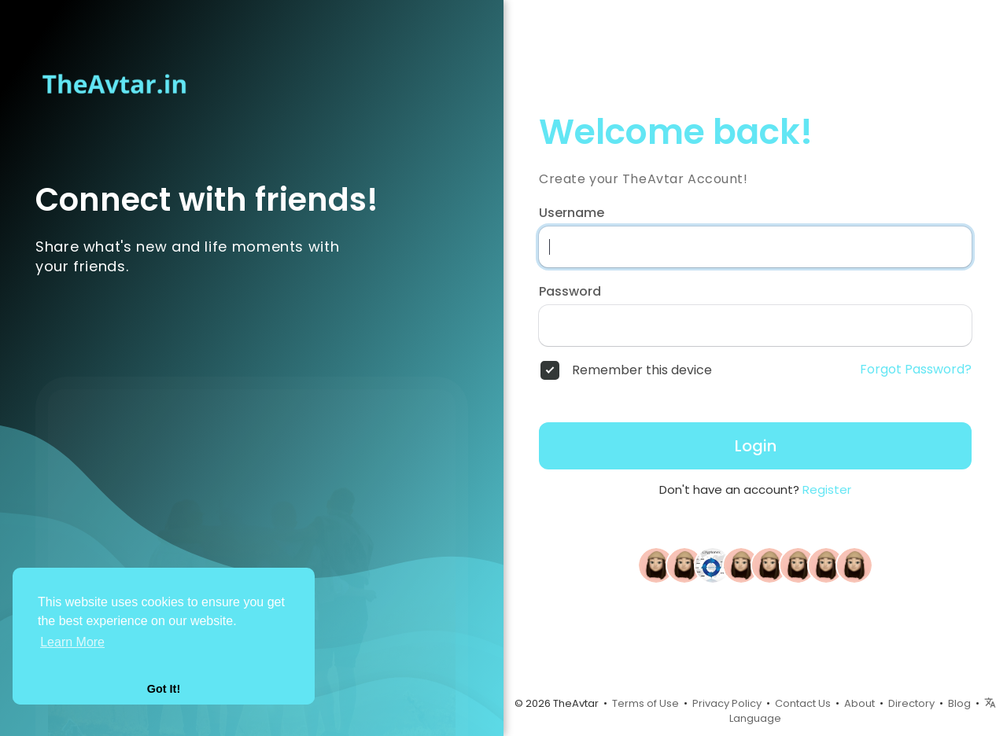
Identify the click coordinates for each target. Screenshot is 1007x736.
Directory (911, 703)
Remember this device (642, 370)
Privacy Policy (727, 703)
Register (826, 489)
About (859, 703)
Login (755, 446)
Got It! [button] (163, 689)
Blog (959, 703)
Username (571, 213)
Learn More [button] (72, 642)
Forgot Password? (916, 369)
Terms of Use (645, 703)
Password (570, 291)
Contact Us (803, 703)
